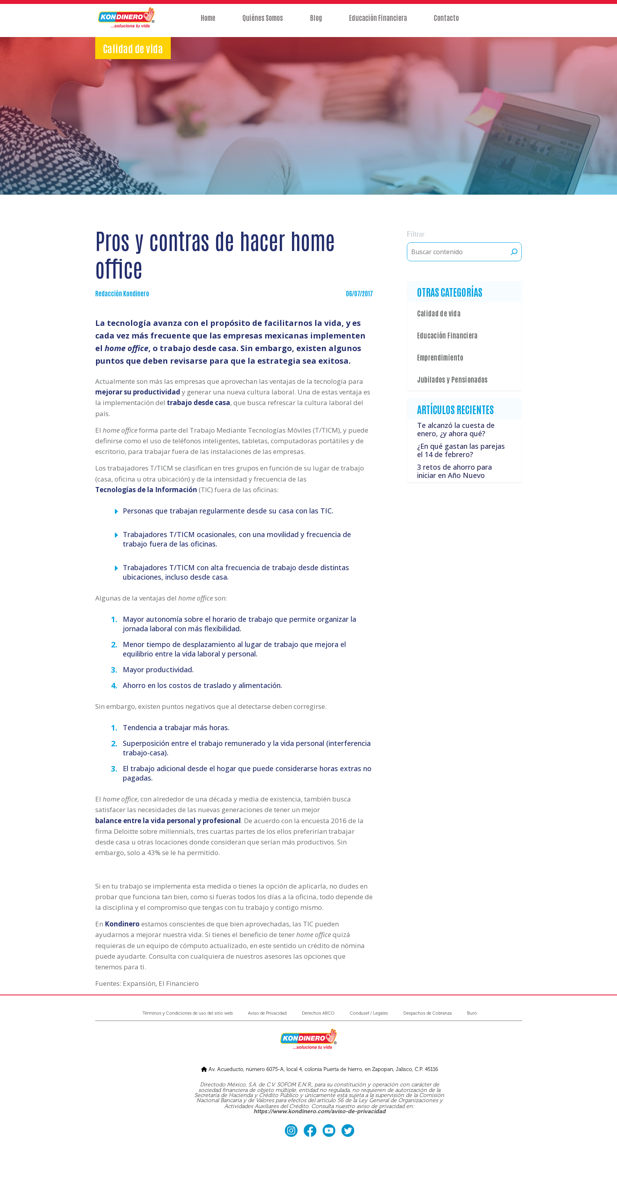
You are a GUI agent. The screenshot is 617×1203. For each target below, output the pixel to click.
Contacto (450, 22)
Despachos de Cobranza (427, 1013)
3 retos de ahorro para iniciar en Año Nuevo (454, 471)
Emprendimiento (440, 357)
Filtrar (416, 234)
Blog (316, 22)
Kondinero (122, 923)
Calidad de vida (438, 313)
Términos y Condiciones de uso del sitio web (187, 1013)
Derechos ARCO (318, 1013)
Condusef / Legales (369, 1013)
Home (204, 22)
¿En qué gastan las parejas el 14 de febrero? (461, 450)
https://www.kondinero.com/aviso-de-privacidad (319, 1111)
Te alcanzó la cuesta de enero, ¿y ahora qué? (456, 429)
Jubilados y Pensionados (452, 379)
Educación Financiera (380, 22)
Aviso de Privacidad (267, 1013)
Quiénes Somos (260, 22)
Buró (472, 1013)
